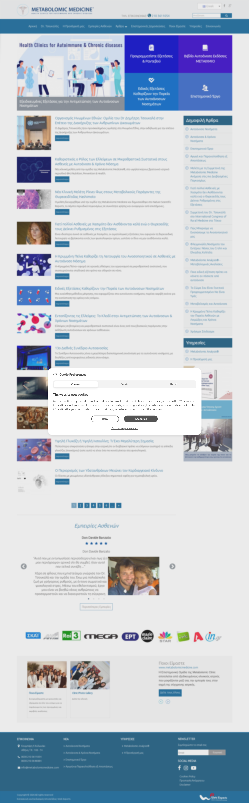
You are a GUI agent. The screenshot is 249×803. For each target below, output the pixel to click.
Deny (105, 418)
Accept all (141, 418)
